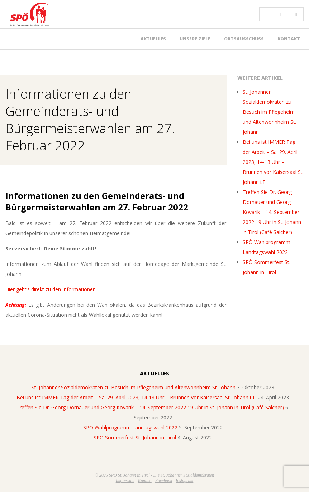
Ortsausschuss (244, 39)
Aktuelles (153, 39)
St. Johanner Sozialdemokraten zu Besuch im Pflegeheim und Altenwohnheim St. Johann (269, 111)
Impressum (125, 480)
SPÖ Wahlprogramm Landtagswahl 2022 (130, 427)
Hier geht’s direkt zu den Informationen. (51, 289)
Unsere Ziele (195, 39)
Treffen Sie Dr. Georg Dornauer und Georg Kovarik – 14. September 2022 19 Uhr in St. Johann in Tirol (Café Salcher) (272, 212)
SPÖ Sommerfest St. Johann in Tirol (135, 437)
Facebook (163, 480)
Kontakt (288, 39)
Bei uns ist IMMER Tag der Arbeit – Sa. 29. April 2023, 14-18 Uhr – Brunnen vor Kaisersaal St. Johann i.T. (273, 161)
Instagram (184, 480)
